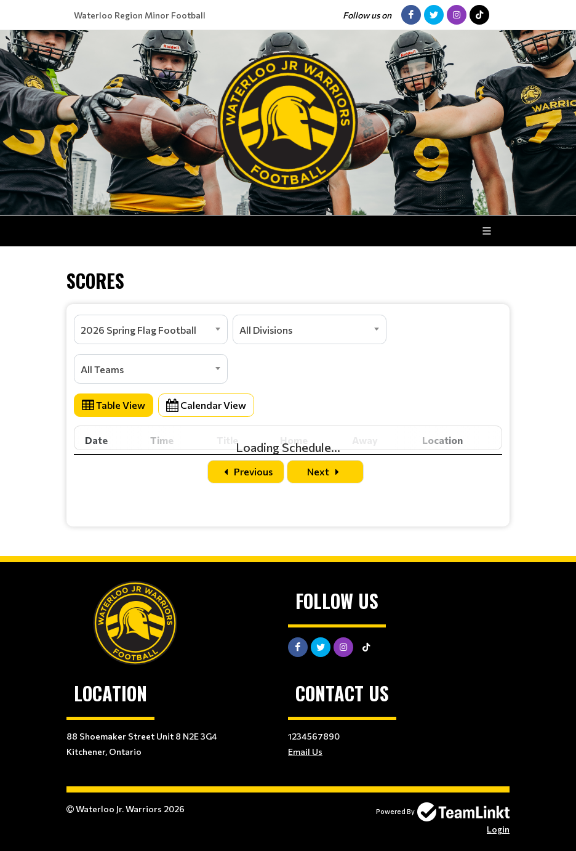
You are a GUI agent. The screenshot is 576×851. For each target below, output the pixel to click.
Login (498, 829)
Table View (113, 405)
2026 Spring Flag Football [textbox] (138, 330)
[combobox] (151, 329)
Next (325, 471)
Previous (246, 471)
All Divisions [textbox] (265, 330)
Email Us (305, 751)
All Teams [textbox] (102, 369)
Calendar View (206, 405)
